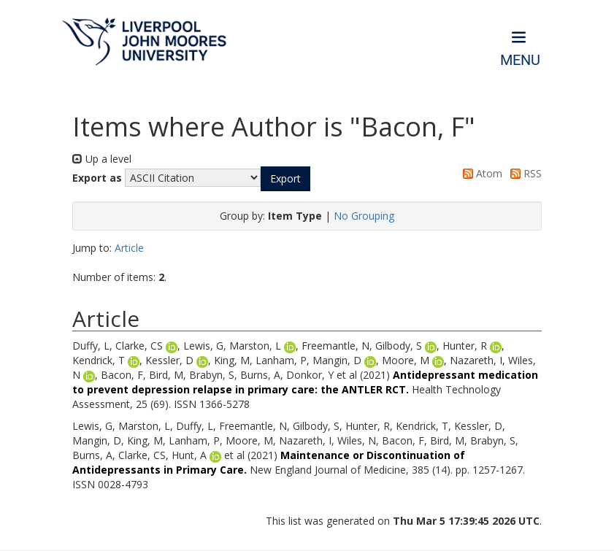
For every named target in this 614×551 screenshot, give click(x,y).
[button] (285, 178)
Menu (520, 60)
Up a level (101, 159)
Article (129, 248)
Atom (480, 173)
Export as (97, 178)
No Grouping (364, 216)
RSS (523, 173)
